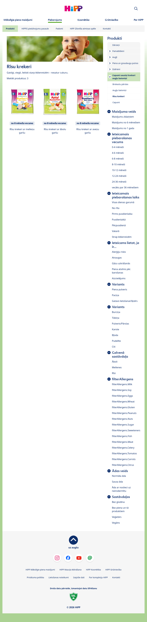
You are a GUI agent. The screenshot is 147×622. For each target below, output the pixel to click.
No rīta (115, 208)
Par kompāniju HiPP (98, 577)
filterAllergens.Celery (123, 447)
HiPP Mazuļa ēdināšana (71, 569)
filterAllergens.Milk (122, 384)
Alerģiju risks (119, 251)
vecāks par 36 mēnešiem (125, 187)
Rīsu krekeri (119, 96)
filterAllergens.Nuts (122, 418)
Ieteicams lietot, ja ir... (125, 245)
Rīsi (114, 373)
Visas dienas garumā (123, 202)
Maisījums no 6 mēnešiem (126, 122)
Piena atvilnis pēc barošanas (121, 271)
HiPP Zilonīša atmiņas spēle (83, 28)
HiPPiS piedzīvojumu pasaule (35, 28)
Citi (113, 346)
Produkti (10, 28)
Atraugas (117, 257)
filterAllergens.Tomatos (124, 453)
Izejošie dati (78, 577)
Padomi (59, 28)
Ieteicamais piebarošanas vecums (122, 138)
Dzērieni (116, 69)
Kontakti (107, 28)
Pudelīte (116, 340)
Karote (115, 329)
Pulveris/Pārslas (120, 323)
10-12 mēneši (119, 170)
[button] (136, 8)
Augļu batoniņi (119, 90)
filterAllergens (122, 379)
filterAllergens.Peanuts (124, 413)
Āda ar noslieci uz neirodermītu (121, 489)
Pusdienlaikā (119, 219)
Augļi (114, 57)
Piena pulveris (119, 289)
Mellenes (117, 367)
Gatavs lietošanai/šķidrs (125, 301)
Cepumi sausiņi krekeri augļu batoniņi (123, 77)
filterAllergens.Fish (122, 436)
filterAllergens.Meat (122, 441)
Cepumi (116, 102)
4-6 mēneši (118, 152)
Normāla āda (119, 475)
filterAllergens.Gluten (123, 407)
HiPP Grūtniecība (113, 569)
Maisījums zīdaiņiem (123, 116)
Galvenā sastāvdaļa (120, 354)
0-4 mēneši (118, 147)
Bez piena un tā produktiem (120, 509)
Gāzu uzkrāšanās (121, 263)
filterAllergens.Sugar (123, 424)
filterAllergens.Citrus (123, 465)
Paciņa (115, 295)
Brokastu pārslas (120, 84)
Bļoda (115, 335)
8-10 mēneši (118, 164)
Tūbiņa (115, 317)
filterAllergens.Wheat (123, 401)
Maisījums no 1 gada (123, 128)
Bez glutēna (118, 502)
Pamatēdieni (118, 51)
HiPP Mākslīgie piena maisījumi (40, 569)
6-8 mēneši (118, 158)
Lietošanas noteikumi (59, 577)
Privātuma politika (35, 577)
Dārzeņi (116, 45)
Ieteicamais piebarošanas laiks (125, 195)
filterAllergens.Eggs (122, 395)
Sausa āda (117, 481)
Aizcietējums (118, 278)
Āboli (114, 361)
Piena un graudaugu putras (125, 63)
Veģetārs (116, 517)
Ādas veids (120, 471)
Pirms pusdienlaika (122, 213)
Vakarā (115, 231)
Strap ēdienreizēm (122, 236)
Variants (118, 284)
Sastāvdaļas (121, 497)
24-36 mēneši (119, 181)
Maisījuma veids (124, 112)
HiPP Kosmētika (93, 569)
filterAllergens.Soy (121, 390)
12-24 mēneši (119, 176)
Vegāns (116, 522)
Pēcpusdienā (119, 225)
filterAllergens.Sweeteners (126, 430)
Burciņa (116, 312)
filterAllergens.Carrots (124, 459)
